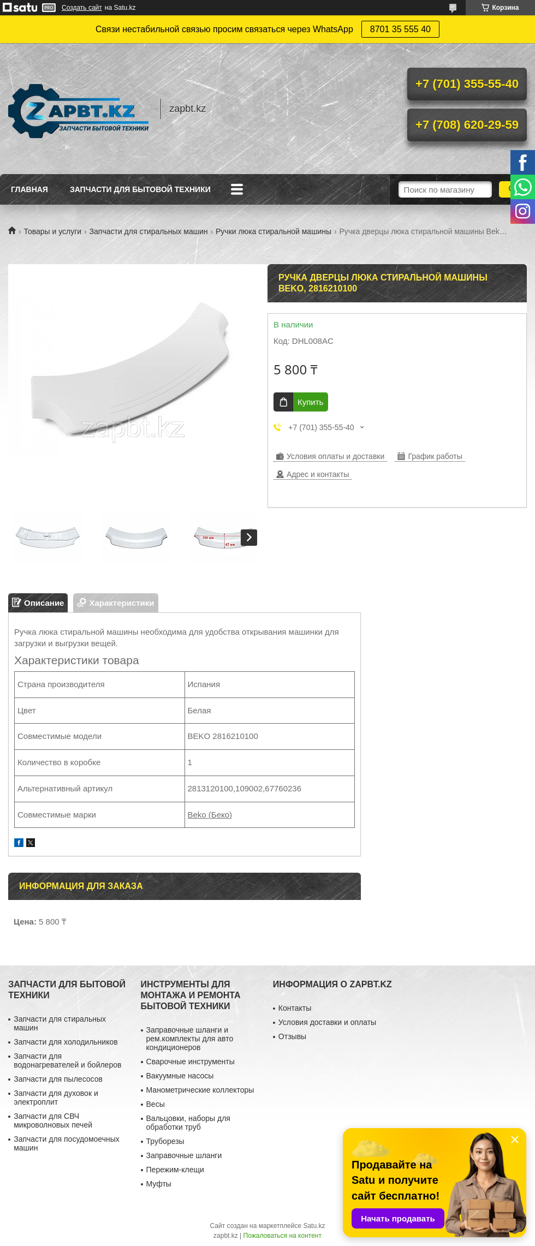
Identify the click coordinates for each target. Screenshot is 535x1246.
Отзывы (292, 1036)
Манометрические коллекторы (200, 1090)
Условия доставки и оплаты (327, 1022)
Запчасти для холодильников (65, 1042)
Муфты (158, 1183)
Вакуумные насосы (180, 1075)
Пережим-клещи (175, 1169)
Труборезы (165, 1141)
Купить (310, 402)
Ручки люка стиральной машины (273, 231)
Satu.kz (314, 1226)
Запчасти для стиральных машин (149, 231)
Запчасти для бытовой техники (140, 189)
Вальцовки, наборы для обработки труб (188, 1122)
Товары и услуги (52, 231)
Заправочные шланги (184, 1155)
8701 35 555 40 (400, 29)
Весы (155, 1104)
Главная (29, 189)
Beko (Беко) (210, 814)
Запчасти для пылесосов (58, 1079)
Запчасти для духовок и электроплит (56, 1097)
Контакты (294, 1008)
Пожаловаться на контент (282, 1235)
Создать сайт (82, 7)
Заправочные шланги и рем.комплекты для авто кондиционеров (190, 1039)
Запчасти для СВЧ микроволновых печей (53, 1120)
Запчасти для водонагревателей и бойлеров (67, 1060)
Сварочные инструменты (190, 1061)
